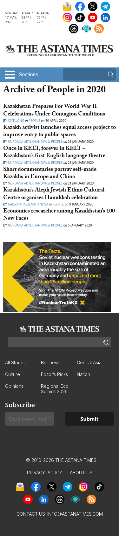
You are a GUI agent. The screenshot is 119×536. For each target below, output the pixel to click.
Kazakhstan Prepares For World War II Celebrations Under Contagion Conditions (54, 110)
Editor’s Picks (54, 374)
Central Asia (89, 362)
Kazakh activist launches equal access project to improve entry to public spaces (59, 131)
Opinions (14, 386)
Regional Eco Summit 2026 (55, 388)
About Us (81, 472)
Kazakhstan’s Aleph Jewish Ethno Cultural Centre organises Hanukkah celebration (53, 194)
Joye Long (16, 120)
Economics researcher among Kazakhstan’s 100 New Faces (59, 215)
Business (50, 362)
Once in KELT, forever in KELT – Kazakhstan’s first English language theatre (54, 152)
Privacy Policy (44, 472)
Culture (12, 374)
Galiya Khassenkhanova (28, 204)
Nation (83, 374)
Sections (28, 74)
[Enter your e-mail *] (29, 419)
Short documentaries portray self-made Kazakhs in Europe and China (49, 173)
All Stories (15, 362)
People (34, 120)
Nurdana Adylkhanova (27, 141)
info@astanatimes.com (75, 514)
